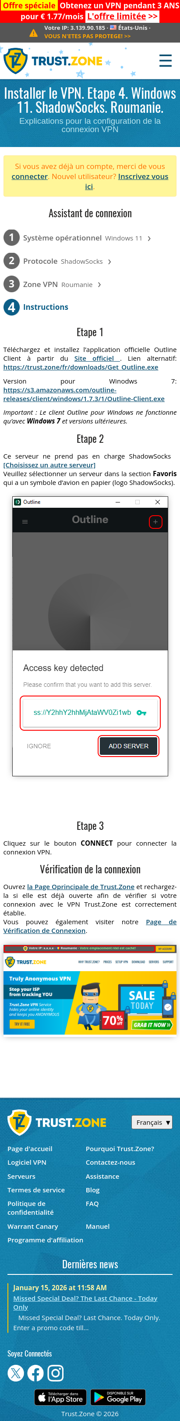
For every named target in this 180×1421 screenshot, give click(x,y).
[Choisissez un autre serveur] (50, 464)
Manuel (98, 1226)
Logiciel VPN (26, 1162)
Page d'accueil (30, 1148)
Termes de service (36, 1189)
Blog (93, 1189)
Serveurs (21, 1176)
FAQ (92, 1203)
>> (122, 16)
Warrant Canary (32, 1226)
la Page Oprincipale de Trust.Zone (80, 886)
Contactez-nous (110, 1162)
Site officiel (97, 358)
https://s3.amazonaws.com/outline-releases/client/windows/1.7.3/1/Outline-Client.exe (84, 394)
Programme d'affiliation (45, 1239)
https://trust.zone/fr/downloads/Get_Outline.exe (81, 366)
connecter (30, 176)
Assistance (103, 1176)
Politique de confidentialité (30, 1207)
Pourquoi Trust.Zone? (120, 1148)
